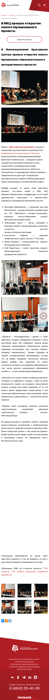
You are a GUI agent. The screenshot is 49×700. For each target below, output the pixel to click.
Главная (4, 15)
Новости (12, 15)
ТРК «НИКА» (18, 571)
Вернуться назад (24, 39)
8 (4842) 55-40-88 (24, 688)
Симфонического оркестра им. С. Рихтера (20, 153)
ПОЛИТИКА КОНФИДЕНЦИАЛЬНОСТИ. (24, 664)
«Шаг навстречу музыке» (22, 147)
